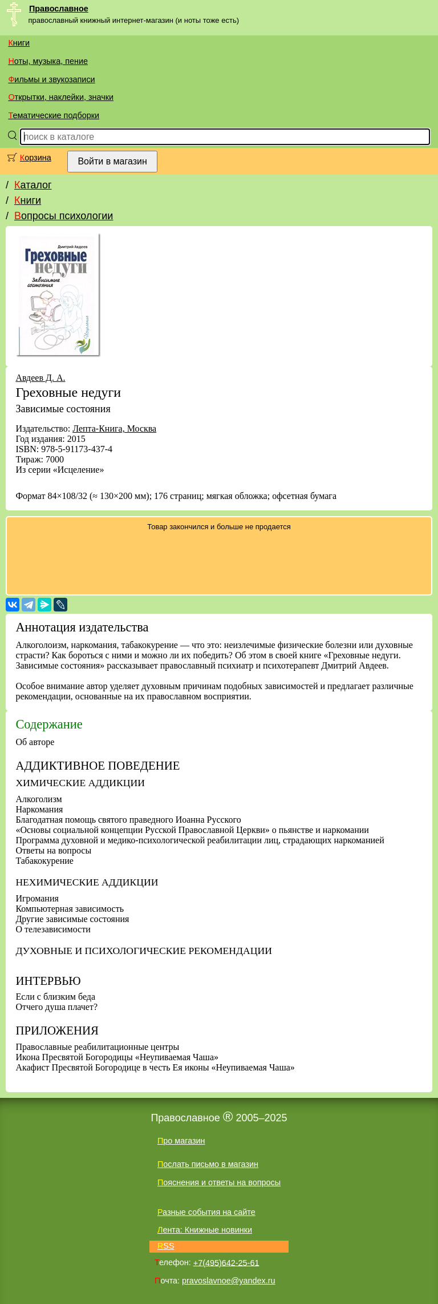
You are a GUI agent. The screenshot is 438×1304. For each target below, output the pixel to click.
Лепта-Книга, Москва (114, 428)
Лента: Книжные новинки (204, 1229)
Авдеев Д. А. (40, 378)
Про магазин (181, 1140)
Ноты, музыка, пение (48, 61)
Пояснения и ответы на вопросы (219, 1182)
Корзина (35, 157)
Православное (58, 8)
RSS (166, 1245)
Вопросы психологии (63, 216)
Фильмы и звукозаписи (51, 79)
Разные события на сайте (206, 1212)
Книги (19, 42)
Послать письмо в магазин (207, 1164)
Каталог (32, 185)
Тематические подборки (53, 115)
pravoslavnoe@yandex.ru (228, 1280)
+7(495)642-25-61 (226, 1262)
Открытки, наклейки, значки (60, 97)
